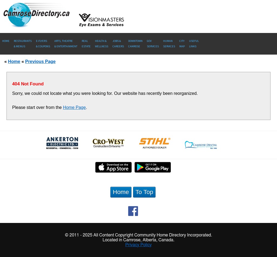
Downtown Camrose (135, 43)
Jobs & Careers (118, 43)
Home (5, 41)
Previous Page (40, 61)
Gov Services (153, 43)
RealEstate (86, 43)
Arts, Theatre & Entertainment (65, 43)
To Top (144, 192)
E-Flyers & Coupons (43, 43)
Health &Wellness (101, 43)
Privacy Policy (138, 245)
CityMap (182, 43)
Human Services (169, 43)
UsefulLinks (194, 43)
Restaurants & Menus (23, 43)
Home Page (74, 107)
